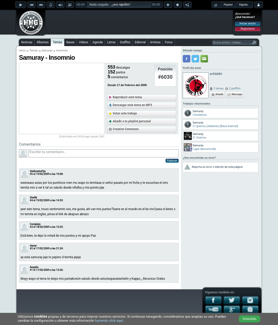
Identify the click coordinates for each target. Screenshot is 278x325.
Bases (70, 42)
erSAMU (216, 74)
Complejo (35, 224)
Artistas (155, 42)
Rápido (243, 4)
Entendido (250, 319)
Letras (111, 42)
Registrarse (247, 28)
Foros (168, 42)
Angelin (34, 267)
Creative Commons (126, 129)
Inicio (22, 50)
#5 (31, 174)
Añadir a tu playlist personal (132, 121)
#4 (31, 200)
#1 (31, 270)
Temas (57, 42)
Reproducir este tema (127, 97)
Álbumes (43, 42)
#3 (31, 227)
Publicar (172, 160)
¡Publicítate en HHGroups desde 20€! (81, 136)
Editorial (140, 42)
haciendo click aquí (109, 320)
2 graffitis (235, 88)
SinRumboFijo (38, 171)
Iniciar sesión (248, 23)
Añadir (219, 94)
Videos (83, 42)
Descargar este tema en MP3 (132, 105)
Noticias (26, 42)
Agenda (97, 42)
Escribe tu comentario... (103, 153)
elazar (33, 245)
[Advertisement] (139, 22)
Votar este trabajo (125, 113)
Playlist (228, 4)
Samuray (47, 50)
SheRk (33, 197)
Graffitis (125, 42)
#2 (31, 248)
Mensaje (236, 94)
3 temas (219, 88)
